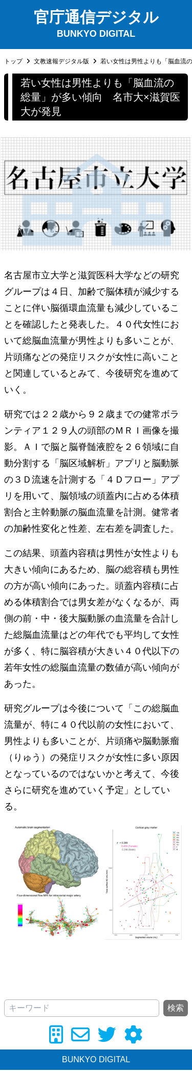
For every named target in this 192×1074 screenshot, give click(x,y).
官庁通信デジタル (96, 17)
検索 (175, 1008)
